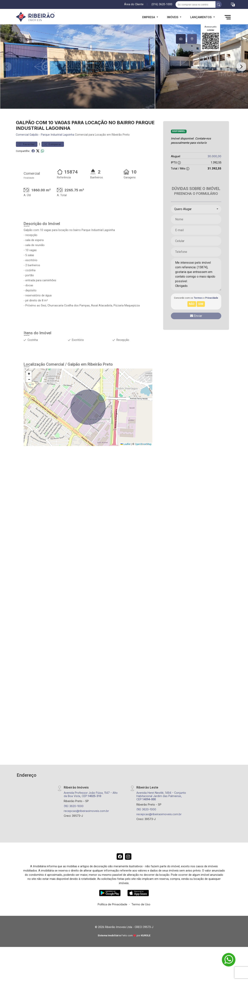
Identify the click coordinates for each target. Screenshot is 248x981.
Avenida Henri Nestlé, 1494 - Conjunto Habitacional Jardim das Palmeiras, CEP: (161, 808)
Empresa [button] (149, 17)
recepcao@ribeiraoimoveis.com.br (86, 822)
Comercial (22, 147)
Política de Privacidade (112, 917)
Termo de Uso (140, 917)
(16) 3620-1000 (74, 818)
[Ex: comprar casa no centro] (196, 4)
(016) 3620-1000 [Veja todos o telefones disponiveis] (162, 4)
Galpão (33, 147)
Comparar (52, 156)
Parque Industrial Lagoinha (57, 147)
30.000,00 (214, 168)
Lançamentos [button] (201, 17)
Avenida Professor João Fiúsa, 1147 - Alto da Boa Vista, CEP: (91, 806)
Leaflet (126, 456)
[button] (233, 5)
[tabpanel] (124, 72)
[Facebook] (119, 869)
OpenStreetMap (143, 456)
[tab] (181, 39)
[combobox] (196, 221)
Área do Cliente (134, 4)
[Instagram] (129, 869)
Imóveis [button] (173, 17)
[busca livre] (218, 4)
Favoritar (27, 156)
